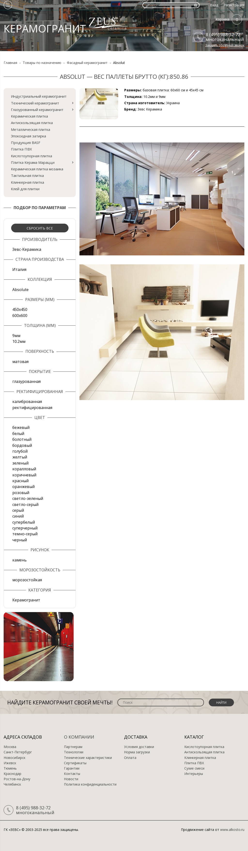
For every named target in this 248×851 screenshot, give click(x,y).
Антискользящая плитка (32, 122)
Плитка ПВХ (21, 149)
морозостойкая (27, 580)
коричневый (24, 475)
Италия (19, 269)
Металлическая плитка (30, 129)
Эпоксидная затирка (28, 136)
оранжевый (23, 486)
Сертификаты (75, 763)
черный (19, 540)
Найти (221, 703)
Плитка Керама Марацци (32, 162)
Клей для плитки (25, 188)
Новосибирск (14, 758)
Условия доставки (139, 747)
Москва (10, 747)
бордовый (22, 445)
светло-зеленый (27, 498)
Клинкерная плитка (27, 182)
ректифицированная (32, 407)
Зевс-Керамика (26, 249)
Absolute (20, 289)
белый (18, 433)
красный (20, 480)
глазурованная (26, 381)
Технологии (73, 752)
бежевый (21, 427)
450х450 (19, 309)
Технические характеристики (88, 758)
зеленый (20, 463)
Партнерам (73, 747)
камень (19, 560)
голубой (20, 451)
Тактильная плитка (27, 175)
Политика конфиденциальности (90, 784)
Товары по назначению (42, 62)
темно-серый (25, 533)
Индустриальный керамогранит (39, 96)
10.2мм (18, 341)
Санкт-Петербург (18, 752)
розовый (20, 492)
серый (18, 510)
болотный (21, 439)
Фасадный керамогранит (87, 62)
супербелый (23, 522)
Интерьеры (193, 774)
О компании (79, 737)
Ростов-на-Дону (17, 779)
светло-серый (25, 504)
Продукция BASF (25, 142)
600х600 (19, 315)
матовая (20, 361)
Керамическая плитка (29, 116)
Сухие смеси (194, 768)
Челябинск (12, 784)
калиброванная (27, 401)
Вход (214, 5)
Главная (10, 62)
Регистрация (234, 5)
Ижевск (10, 763)
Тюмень (10, 768)
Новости (71, 779)
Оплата (130, 758)
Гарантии (71, 768)
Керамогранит (26, 600)
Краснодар (12, 774)
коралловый (24, 469)
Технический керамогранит (35, 103)
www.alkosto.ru (232, 829)
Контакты (72, 774)
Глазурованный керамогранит (37, 109)
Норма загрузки (137, 752)
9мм (16, 335)
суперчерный (25, 528)
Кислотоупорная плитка (31, 155)
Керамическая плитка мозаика (37, 168)
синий (18, 516)
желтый (19, 457)
